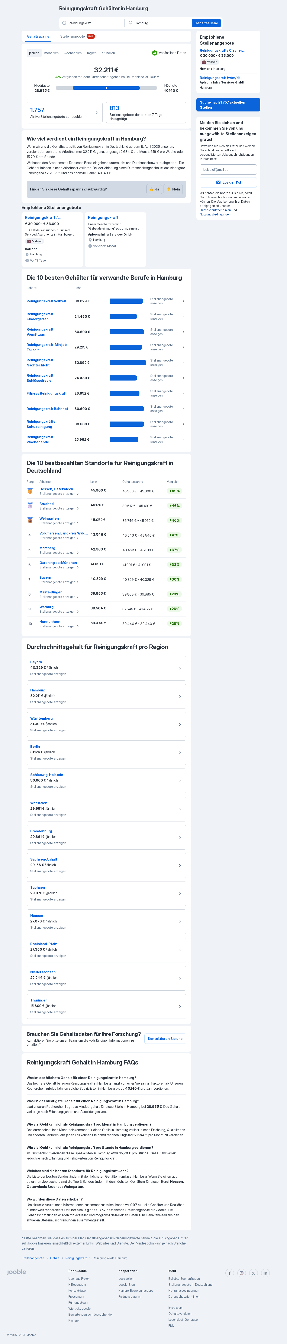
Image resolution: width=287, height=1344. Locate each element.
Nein (173, 189)
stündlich (108, 53)
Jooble (31, 1335)
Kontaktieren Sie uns (165, 1039)
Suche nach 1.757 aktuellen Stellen (222, 105)
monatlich (51, 53)
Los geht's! (228, 182)
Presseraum (76, 1296)
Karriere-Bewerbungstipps (136, 1290)
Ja (154, 189)
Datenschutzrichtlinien (215, 210)
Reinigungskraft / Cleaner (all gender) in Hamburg (45, 217)
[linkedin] (265, 1273)
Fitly (171, 1325)
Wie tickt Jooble (79, 1308)
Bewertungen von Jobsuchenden (90, 1314)
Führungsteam (78, 1302)
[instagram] (241, 1273)
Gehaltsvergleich (179, 1313)
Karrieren (74, 1320)
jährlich (34, 53)
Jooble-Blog (127, 1284)
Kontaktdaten (77, 1290)
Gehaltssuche (206, 23)
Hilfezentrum (77, 1284)
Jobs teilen (126, 1278)
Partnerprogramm (130, 1296)
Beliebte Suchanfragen (184, 1278)
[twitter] (253, 1273)
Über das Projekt (79, 1278)
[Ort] (157, 23)
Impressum (175, 1307)
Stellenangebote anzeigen (167, 301)
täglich (92, 53)
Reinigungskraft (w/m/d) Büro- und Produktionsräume (105, 217)
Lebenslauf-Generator (183, 1319)
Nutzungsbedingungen (215, 214)
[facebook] (229, 1273)
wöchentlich (73, 53)
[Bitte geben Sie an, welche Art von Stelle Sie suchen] (91, 23)
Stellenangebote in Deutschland (190, 1284)
